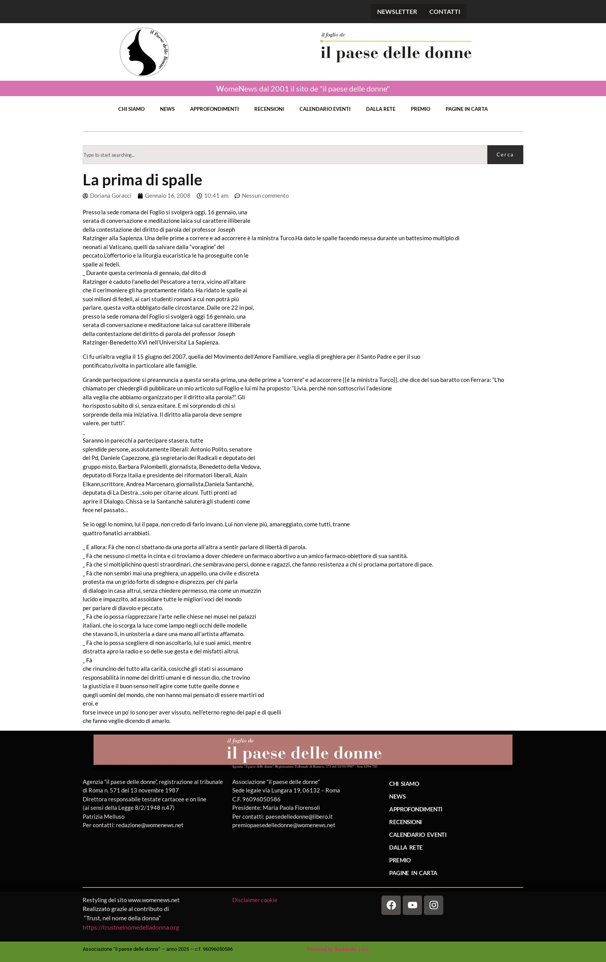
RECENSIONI (269, 109)
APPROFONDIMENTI (214, 109)
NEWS (167, 109)
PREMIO (420, 109)
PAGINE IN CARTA (467, 109)
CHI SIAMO (131, 109)
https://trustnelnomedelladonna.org (131, 927)
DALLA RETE (380, 109)
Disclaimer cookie (255, 899)
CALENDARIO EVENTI (325, 109)
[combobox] (285, 154)
